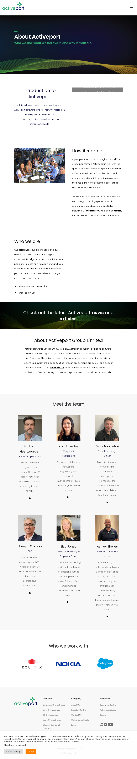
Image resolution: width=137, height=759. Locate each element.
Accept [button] (30, 751)
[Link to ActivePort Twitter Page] (105, 724)
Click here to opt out (15, 745)
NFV (103, 210)
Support (103, 715)
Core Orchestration (52, 710)
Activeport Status (108, 710)
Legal (73, 725)
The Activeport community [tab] (33, 286)
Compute (115, 210)
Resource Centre (108, 705)
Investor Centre (78, 710)
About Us (75, 705)
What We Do (57, 367)
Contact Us (76, 715)
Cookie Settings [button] (14, 751)
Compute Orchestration (54, 705)
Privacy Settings (108, 92)
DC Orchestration (51, 715)
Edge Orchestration (52, 720)
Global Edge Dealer (80, 720)
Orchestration (113, 196)
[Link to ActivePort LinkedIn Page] (101, 724)
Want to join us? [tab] (27, 292)
